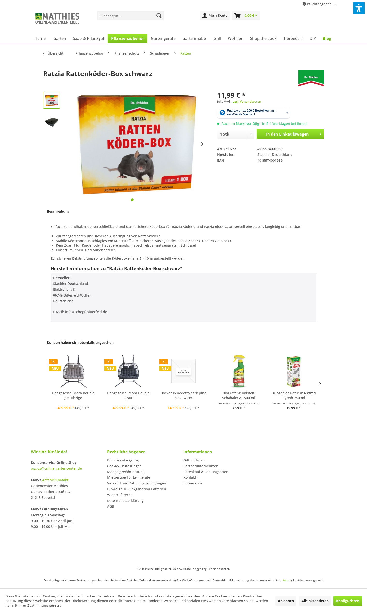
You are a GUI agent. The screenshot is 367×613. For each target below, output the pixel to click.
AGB (110, 506)
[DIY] (312, 38)
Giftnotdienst (194, 460)
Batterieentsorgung (123, 460)
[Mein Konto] (215, 16)
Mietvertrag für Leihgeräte (128, 477)
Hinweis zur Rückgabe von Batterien (136, 489)
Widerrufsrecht (119, 494)
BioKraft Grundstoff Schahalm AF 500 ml (238, 395)
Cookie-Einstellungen (124, 466)
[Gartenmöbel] (194, 38)
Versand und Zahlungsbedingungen (136, 483)
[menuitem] (130, 16)
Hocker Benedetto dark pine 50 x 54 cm (183, 395)
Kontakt (190, 477)
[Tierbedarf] (293, 38)
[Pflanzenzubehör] (127, 38)
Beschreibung (58, 211)
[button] (359, 8)
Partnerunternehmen (201, 466)
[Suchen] (159, 16)
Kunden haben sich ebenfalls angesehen (80, 342)
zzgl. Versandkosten (247, 101)
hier (286, 580)
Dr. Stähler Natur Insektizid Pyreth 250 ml (293, 395)
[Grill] (217, 38)
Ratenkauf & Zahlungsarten (206, 471)
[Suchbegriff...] (130, 16)
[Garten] (59, 38)
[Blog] (327, 38)
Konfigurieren (347, 600)
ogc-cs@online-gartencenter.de (56, 468)
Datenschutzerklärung (125, 500)
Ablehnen (286, 600)
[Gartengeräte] (163, 38)
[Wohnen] (235, 38)
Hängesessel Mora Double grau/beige (73, 395)
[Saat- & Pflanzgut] (88, 38)
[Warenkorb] (246, 16)
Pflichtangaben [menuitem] (318, 4)
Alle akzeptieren (315, 600)
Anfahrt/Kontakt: (55, 480)
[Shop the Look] (263, 38)
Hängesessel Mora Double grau (128, 395)
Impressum (193, 483)
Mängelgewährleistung (126, 471)
